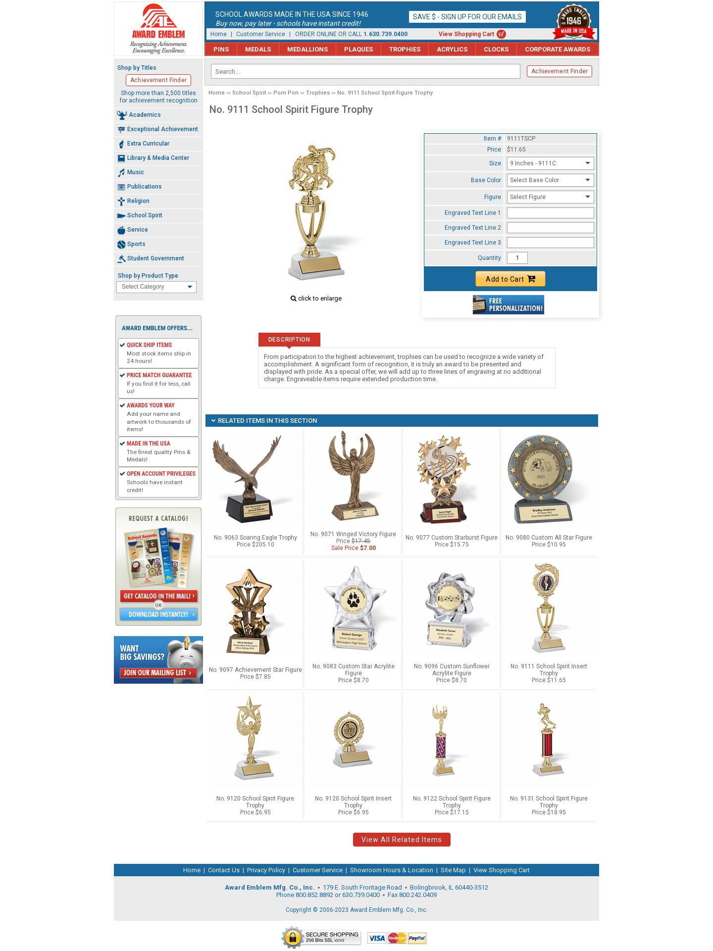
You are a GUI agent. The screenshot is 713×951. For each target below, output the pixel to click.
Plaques (358, 49)
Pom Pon (286, 93)
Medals (258, 49)
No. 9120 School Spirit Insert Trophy (353, 802)
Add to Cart (510, 278)
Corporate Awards (557, 49)
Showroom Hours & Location (391, 870)
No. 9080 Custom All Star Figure (549, 537)
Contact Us (224, 870)
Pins (221, 49)
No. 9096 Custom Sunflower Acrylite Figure (452, 670)
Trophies (404, 49)
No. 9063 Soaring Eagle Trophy (255, 537)
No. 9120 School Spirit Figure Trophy (255, 802)
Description (289, 339)
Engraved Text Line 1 (473, 212)
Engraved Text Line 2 (473, 227)
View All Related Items (401, 840)
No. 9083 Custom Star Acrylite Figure (353, 670)
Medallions (307, 49)
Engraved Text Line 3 (473, 242)
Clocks (496, 49)
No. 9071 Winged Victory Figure (353, 534)
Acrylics (452, 49)
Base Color (486, 180)
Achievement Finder (559, 71)
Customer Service (260, 34)
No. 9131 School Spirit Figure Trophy (549, 802)
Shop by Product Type (148, 275)
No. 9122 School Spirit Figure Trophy (452, 802)
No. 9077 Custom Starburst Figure (452, 537)
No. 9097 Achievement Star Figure (255, 669)
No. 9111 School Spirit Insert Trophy (548, 670)
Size (495, 163)
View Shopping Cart (466, 34)
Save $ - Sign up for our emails (467, 17)
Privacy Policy (266, 870)
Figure (492, 197)
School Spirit (249, 93)
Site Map (453, 870)
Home (218, 34)
